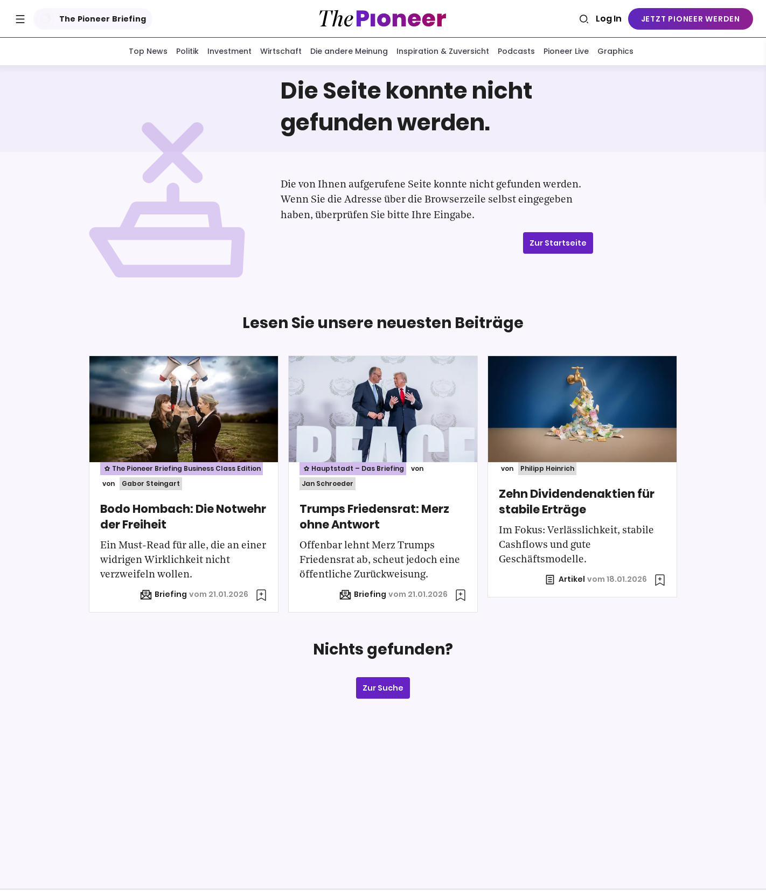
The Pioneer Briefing (91, 19)
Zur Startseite (558, 245)
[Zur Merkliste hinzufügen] (261, 597)
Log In (609, 18)
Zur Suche (383, 690)
